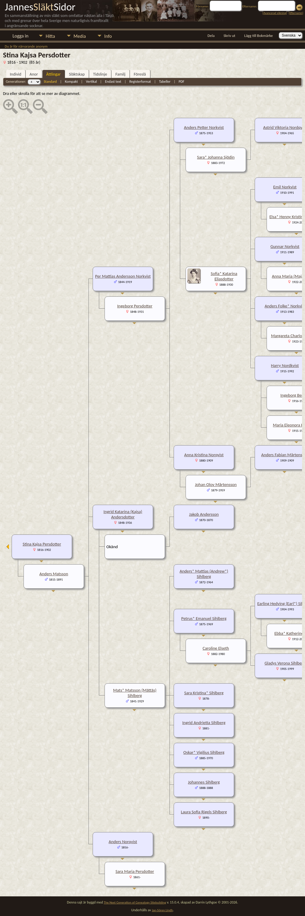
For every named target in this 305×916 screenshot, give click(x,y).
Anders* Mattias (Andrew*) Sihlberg (204, 573)
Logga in (20, 36)
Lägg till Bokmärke (258, 35)
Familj (120, 74)
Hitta (50, 36)
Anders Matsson (53, 573)
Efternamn (296, 13)
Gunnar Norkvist (284, 246)
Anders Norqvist (123, 841)
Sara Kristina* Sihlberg (204, 692)
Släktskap (77, 74)
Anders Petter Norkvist (204, 127)
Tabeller (165, 81)
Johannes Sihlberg (204, 782)
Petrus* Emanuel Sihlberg (204, 618)
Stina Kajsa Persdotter (42, 544)
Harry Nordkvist (285, 365)
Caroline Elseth (216, 648)
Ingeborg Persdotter (134, 306)
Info (108, 36)
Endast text (113, 81)
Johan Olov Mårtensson (215, 484)
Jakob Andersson (204, 514)
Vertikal (91, 81)
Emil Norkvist (284, 187)
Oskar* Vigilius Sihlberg (204, 752)
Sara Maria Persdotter (135, 871)
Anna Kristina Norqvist (203, 454)
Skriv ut (229, 35)
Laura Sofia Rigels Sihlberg (204, 812)
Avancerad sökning (274, 13)
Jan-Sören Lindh (162, 910)
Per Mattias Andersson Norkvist (123, 276)
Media (80, 36)
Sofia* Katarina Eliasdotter (224, 276)
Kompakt (71, 81)
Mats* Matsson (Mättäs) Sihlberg (134, 692)
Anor (33, 74)
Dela (211, 35)
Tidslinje (100, 74)
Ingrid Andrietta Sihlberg (203, 722)
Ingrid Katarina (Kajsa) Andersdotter (123, 514)
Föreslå (140, 74)
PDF (181, 81)
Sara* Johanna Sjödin (216, 157)
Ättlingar (53, 74)
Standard (50, 81)
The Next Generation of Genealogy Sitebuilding (135, 902)
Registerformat (140, 81)
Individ (15, 74)
